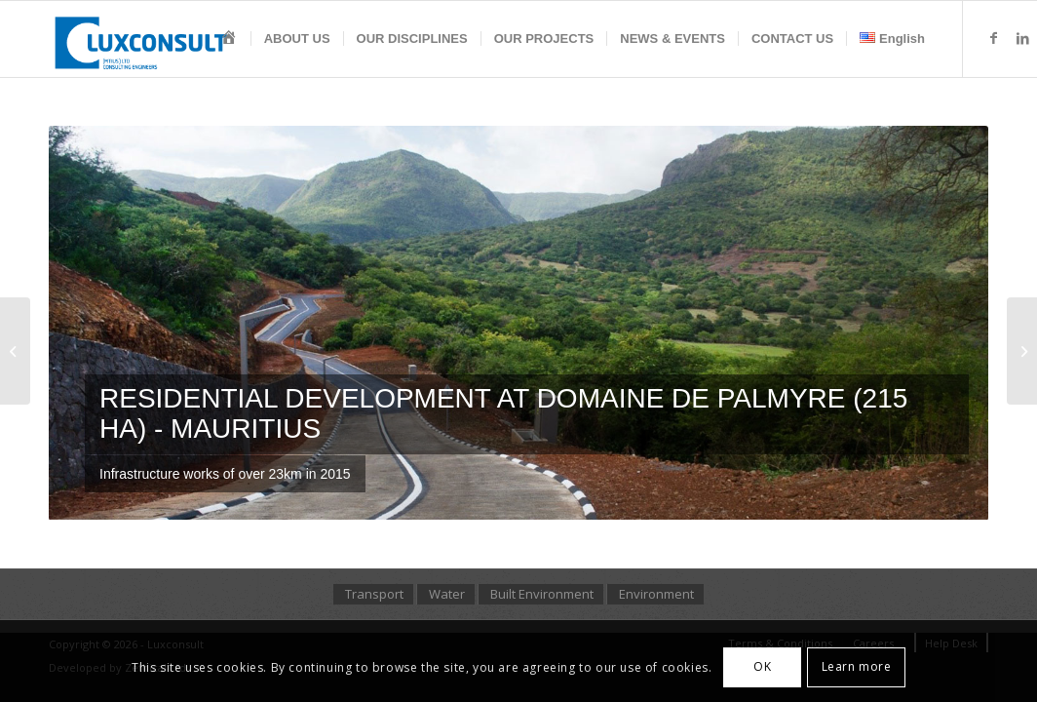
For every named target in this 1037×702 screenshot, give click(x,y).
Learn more (857, 666)
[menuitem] (229, 39)
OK (762, 666)
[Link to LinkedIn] (1022, 38)
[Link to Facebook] (993, 38)
